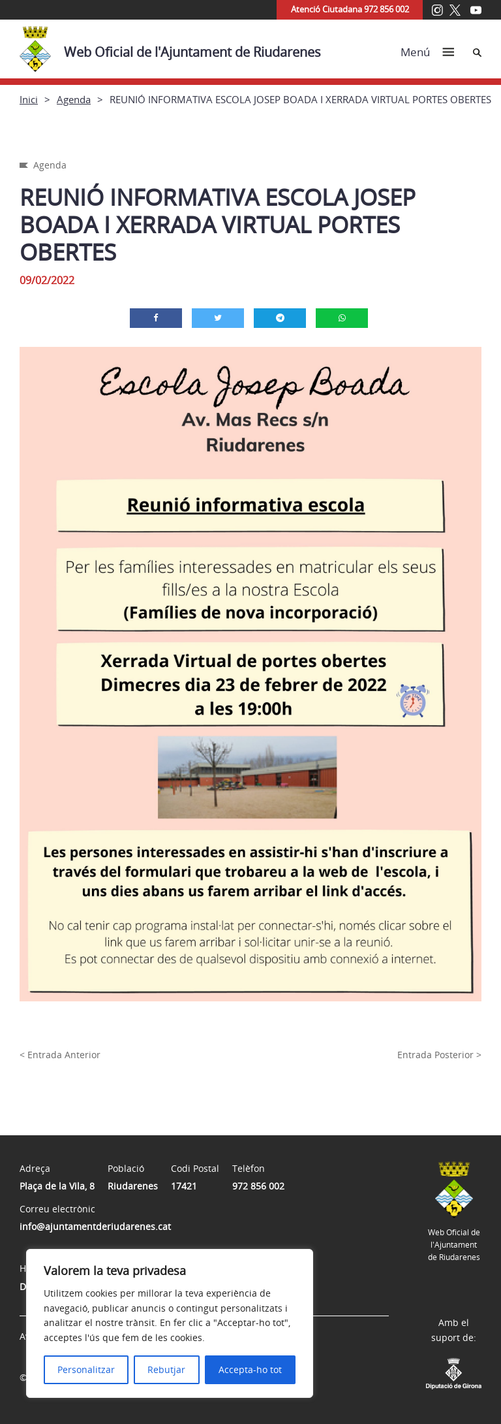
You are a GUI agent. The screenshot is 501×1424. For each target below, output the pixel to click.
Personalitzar (86, 1369)
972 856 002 (258, 1186)
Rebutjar (166, 1369)
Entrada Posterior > (439, 1054)
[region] (169, 1323)
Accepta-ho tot (250, 1369)
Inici (29, 99)
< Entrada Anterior (60, 1054)
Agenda (74, 99)
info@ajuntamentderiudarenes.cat (95, 1226)
